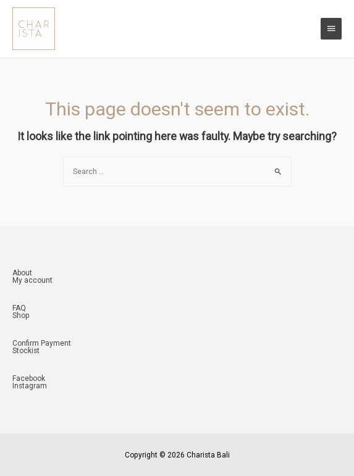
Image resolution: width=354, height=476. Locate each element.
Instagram (29, 386)
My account (32, 280)
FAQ (19, 308)
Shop (21, 315)
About (22, 273)
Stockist (26, 350)
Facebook (28, 378)
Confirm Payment (41, 343)
